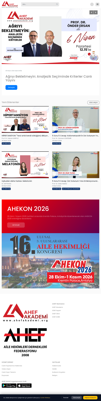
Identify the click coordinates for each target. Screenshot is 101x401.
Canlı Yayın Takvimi (9, 372)
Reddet (65, 398)
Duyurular (5, 375)
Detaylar (11, 87)
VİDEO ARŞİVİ (93, 103)
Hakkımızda (56, 366)
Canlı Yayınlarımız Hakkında (12, 366)
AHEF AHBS (56, 317)
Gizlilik (54, 369)
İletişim (54, 375)
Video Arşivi (6, 369)
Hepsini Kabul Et (90, 398)
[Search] (38, 4)
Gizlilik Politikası (45, 398)
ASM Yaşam (56, 310)
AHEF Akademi (57, 307)
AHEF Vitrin (56, 314)
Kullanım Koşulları (58, 372)
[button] (91, 4)
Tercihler (76, 398)
